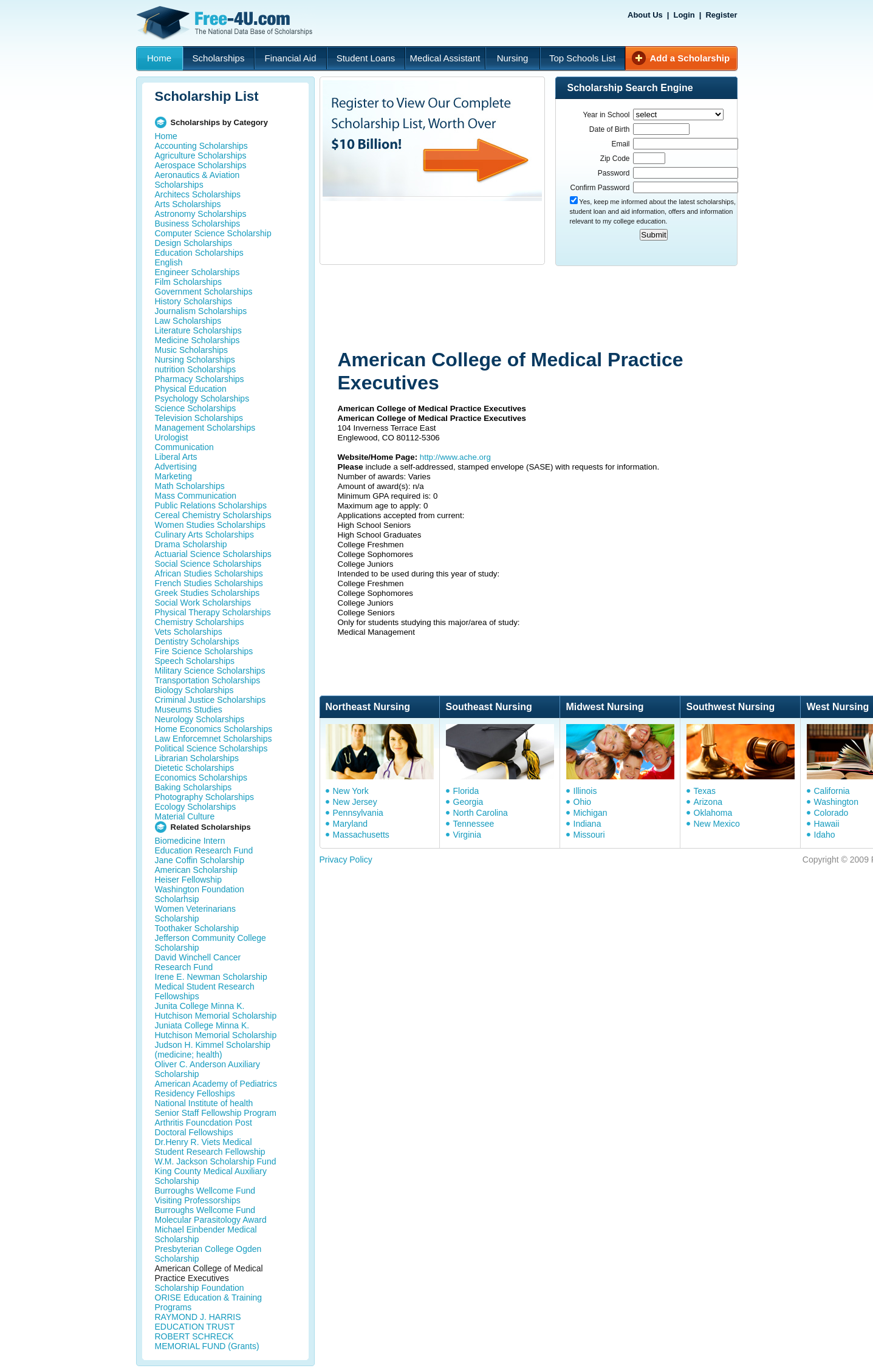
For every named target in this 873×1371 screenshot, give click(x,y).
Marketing (173, 476)
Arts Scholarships (188, 204)
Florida (466, 791)
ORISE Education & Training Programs (208, 1302)
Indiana (587, 824)
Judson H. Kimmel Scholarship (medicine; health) (213, 1049)
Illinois (585, 791)
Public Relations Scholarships (211, 505)
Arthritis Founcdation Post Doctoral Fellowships (203, 1127)
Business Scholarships (198, 223)
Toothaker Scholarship (197, 928)
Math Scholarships (190, 486)
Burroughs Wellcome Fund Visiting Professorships (205, 1195)
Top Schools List (582, 58)
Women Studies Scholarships (210, 525)
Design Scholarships (194, 243)
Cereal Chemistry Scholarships (213, 515)
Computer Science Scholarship (213, 233)
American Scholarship (196, 870)
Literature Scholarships (198, 330)
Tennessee (474, 824)
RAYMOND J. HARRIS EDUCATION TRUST (198, 1322)
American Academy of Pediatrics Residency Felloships (216, 1088)
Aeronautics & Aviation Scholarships (197, 180)
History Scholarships (194, 301)
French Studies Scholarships (209, 583)
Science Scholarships (195, 408)
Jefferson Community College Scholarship (210, 942)
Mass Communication (196, 496)
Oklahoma (713, 813)
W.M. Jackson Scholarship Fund (215, 1161)
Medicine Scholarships (197, 340)
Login (683, 14)
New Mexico (717, 824)
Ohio (582, 802)
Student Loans (366, 58)
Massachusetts (361, 834)
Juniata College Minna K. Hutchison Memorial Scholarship (216, 1030)
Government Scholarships (204, 291)
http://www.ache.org (455, 457)
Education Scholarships (199, 253)
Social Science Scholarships (208, 564)
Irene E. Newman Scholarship (211, 977)
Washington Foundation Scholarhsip (199, 894)
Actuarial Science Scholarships (213, 554)
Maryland (350, 824)
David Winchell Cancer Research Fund (198, 962)
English (169, 262)
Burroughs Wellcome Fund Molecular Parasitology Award (211, 1215)
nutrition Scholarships (195, 369)
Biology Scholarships (194, 690)
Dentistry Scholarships (197, 641)
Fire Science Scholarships (204, 651)
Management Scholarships (205, 427)
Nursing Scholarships (195, 359)
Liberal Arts (176, 457)
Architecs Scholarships (198, 194)
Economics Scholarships (201, 777)
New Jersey (355, 802)
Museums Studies (188, 709)
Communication (184, 447)
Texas (705, 791)
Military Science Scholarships (210, 670)
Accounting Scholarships (201, 146)
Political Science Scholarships (211, 748)
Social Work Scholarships (203, 602)
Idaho (824, 834)
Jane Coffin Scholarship (200, 860)
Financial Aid (290, 58)
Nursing (513, 58)
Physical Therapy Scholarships (213, 612)
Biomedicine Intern (190, 841)
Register (721, 14)
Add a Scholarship (690, 58)
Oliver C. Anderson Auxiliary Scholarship (208, 1069)
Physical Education (191, 389)
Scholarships (219, 58)
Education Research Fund (204, 850)
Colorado (831, 813)
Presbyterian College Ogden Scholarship (208, 1253)
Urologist (171, 437)
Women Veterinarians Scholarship (195, 913)
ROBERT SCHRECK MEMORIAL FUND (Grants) (207, 1341)
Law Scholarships (188, 321)
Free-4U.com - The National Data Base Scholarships (226, 23)
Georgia (468, 802)
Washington (836, 802)
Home (159, 58)
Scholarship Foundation (199, 1288)
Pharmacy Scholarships (199, 379)
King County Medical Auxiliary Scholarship (211, 1176)
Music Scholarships (191, 350)
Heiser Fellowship (188, 879)
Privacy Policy (346, 859)
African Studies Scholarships (209, 573)
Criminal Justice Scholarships (210, 700)
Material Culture (185, 816)
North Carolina (480, 813)
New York (351, 791)
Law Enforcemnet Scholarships (213, 739)
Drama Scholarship (191, 544)
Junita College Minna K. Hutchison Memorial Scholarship (216, 1011)
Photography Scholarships (204, 797)
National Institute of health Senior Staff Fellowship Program (216, 1108)
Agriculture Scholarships (201, 155)
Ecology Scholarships (195, 807)
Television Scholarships (199, 418)
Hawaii (827, 824)
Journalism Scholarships (201, 311)
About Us (645, 14)
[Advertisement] (550, 308)
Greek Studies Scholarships (207, 593)
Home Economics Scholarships (214, 729)
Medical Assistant (445, 58)
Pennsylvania (358, 813)
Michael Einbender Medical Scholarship (206, 1234)
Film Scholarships (188, 282)
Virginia (467, 834)
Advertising (176, 466)
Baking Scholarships (193, 787)
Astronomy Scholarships (201, 214)
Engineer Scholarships (197, 272)
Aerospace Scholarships (201, 165)
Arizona (708, 802)
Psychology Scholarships (202, 398)
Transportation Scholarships (208, 680)
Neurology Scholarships (200, 719)
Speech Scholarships (195, 661)
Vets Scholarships (188, 632)
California (832, 791)
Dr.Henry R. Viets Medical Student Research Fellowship (210, 1147)
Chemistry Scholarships (199, 622)
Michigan (590, 813)
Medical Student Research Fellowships (205, 991)
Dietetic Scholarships (195, 768)
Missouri (589, 834)
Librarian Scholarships (197, 758)
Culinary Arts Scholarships (204, 534)
